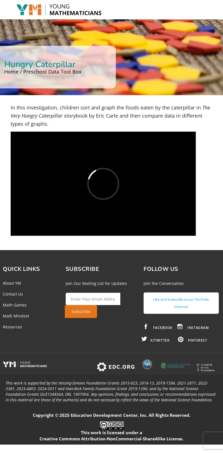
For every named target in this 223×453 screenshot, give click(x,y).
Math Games (15, 305)
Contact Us (13, 294)
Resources (12, 327)
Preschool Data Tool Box (52, 71)
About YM (12, 283)
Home (11, 71)
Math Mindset (16, 316)
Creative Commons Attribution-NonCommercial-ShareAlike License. (111, 438)
